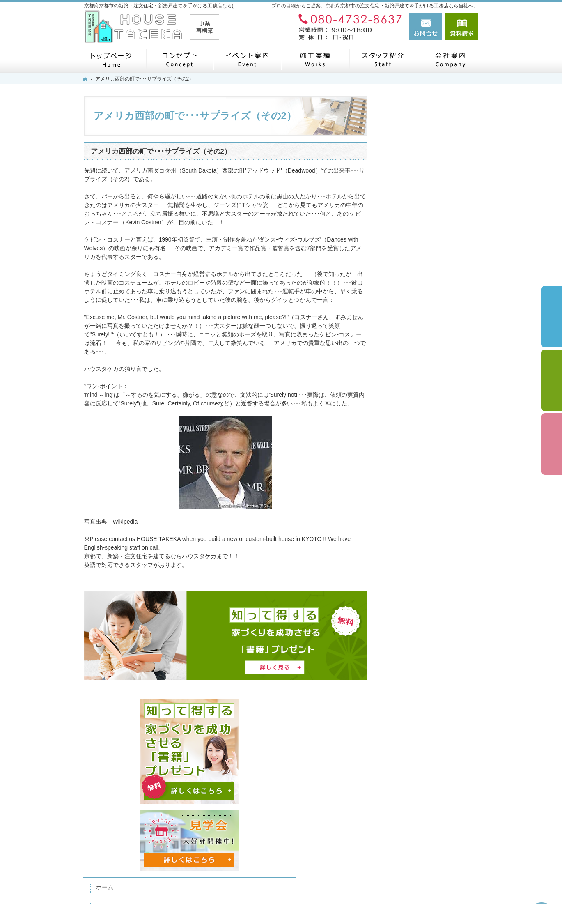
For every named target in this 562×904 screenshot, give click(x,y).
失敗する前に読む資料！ (424, 578)
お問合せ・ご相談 (416, 597)
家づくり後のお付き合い (424, 501)
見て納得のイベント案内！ (427, 330)
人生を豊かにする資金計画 (427, 368)
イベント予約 (551, 316)
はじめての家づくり (419, 463)
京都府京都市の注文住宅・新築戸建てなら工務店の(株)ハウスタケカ (358, 882)
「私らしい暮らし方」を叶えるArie (433, 307)
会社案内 (404, 521)
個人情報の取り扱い (419, 635)
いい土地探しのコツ (419, 348)
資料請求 (461, 26)
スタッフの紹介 (413, 559)
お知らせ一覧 (410, 616)
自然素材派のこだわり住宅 (427, 425)
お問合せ (425, 26)
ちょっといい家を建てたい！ (430, 387)
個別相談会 (551, 380)
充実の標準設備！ (416, 444)
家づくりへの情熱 (416, 539)
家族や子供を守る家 (419, 482)
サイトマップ (410, 654)
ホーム (401, 284)
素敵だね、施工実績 (419, 406)
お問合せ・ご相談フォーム (429, 844)
